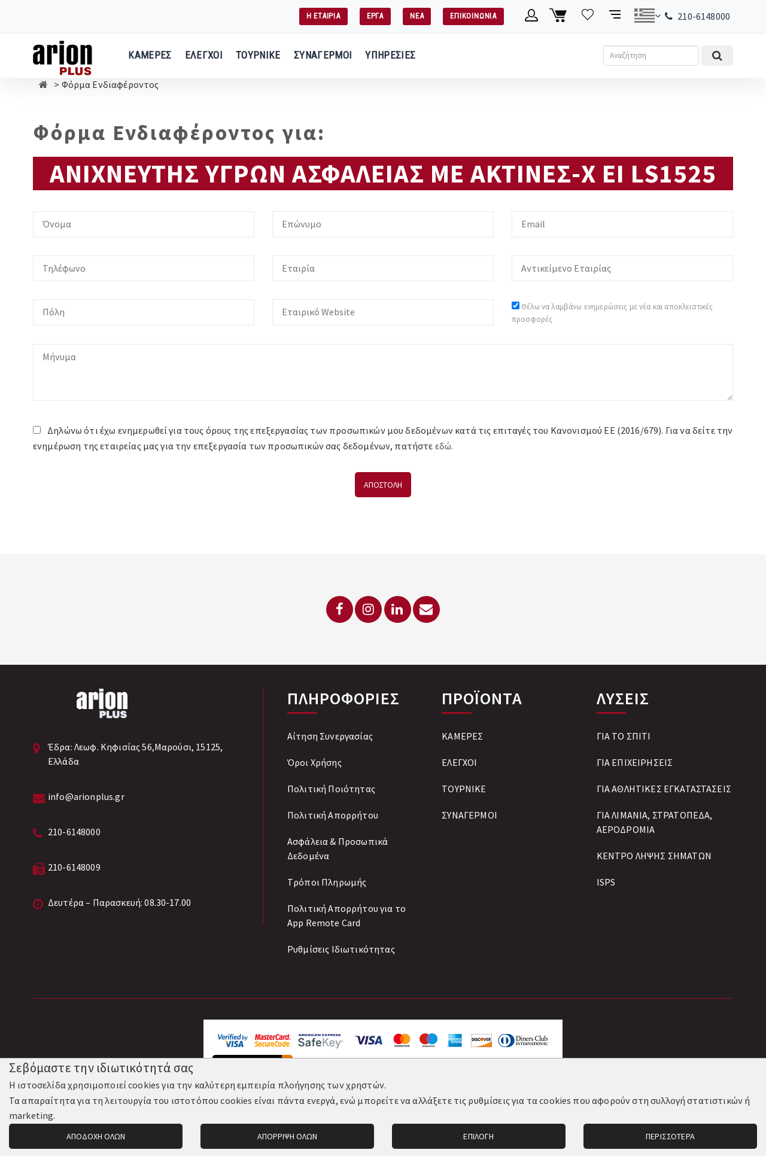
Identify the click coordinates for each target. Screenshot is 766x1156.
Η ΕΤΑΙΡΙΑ (323, 15)
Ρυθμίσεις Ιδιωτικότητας (341, 949)
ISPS (606, 882)
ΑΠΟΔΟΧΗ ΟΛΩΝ (95, 1136)
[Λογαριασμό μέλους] (531, 16)
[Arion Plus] (62, 56)
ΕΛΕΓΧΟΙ (204, 55)
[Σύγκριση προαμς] (616, 16)
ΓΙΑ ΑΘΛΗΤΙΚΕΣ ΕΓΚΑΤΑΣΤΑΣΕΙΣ (664, 789)
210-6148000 (703, 16)
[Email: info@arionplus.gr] (426, 609)
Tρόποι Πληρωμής (326, 882)
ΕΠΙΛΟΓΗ (478, 1136)
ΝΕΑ (417, 15)
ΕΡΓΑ (375, 15)
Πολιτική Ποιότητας (331, 789)
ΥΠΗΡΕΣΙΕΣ (390, 55)
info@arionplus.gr (86, 796)
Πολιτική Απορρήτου (332, 815)
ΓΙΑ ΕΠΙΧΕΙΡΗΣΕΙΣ (635, 762)
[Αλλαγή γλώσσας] (647, 16)
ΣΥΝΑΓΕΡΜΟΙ (323, 55)
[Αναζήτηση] (651, 55)
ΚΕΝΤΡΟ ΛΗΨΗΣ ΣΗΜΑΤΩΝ (654, 856)
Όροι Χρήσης (314, 762)
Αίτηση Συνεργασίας (330, 736)
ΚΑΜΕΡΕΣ (149, 55)
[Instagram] (368, 609)
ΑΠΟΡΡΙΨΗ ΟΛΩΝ (287, 1136)
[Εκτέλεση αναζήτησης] (717, 55)
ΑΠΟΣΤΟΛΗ (383, 484)
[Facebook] (339, 609)
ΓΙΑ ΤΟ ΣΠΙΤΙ (624, 736)
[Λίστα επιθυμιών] (587, 16)
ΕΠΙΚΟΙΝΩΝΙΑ (473, 15)
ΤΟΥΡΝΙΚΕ (258, 55)
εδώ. (444, 446)
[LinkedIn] (397, 609)
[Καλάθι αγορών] (559, 16)
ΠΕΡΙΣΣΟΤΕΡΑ (670, 1136)
